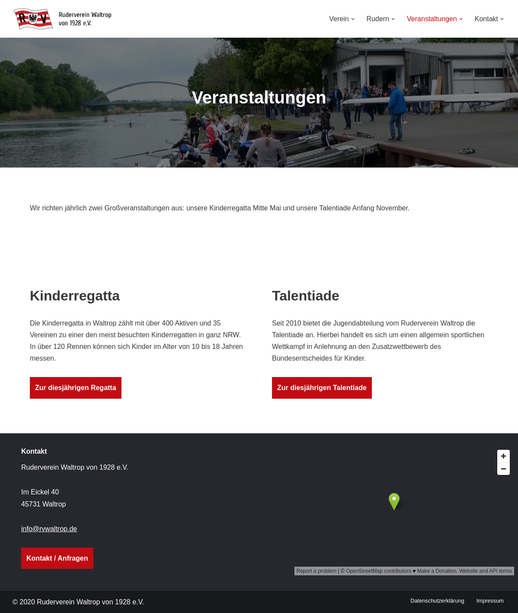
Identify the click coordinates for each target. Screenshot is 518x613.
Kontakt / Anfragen (57, 558)
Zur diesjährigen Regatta (75, 387)
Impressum (490, 600)
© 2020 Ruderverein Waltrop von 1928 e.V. (78, 602)
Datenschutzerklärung (437, 600)
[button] (353, 19)
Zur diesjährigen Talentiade (322, 387)
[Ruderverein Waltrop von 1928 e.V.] (67, 19)
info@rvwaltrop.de (49, 528)
